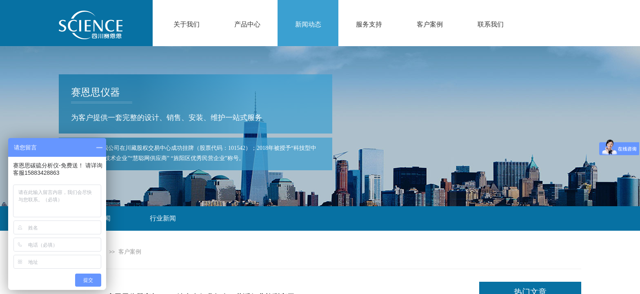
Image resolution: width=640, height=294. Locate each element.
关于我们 (186, 24)
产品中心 (247, 24)
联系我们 (491, 24)
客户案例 (430, 24)
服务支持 (369, 24)
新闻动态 (308, 24)
